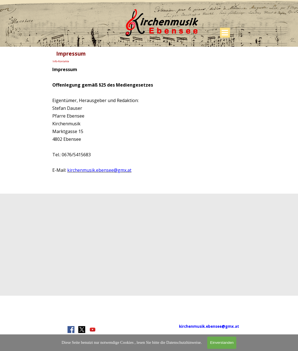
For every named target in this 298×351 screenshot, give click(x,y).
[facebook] (71, 329)
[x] (81, 329)
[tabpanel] (149, 119)
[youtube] (92, 329)
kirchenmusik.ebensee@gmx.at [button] (99, 170)
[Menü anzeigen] (225, 33)
